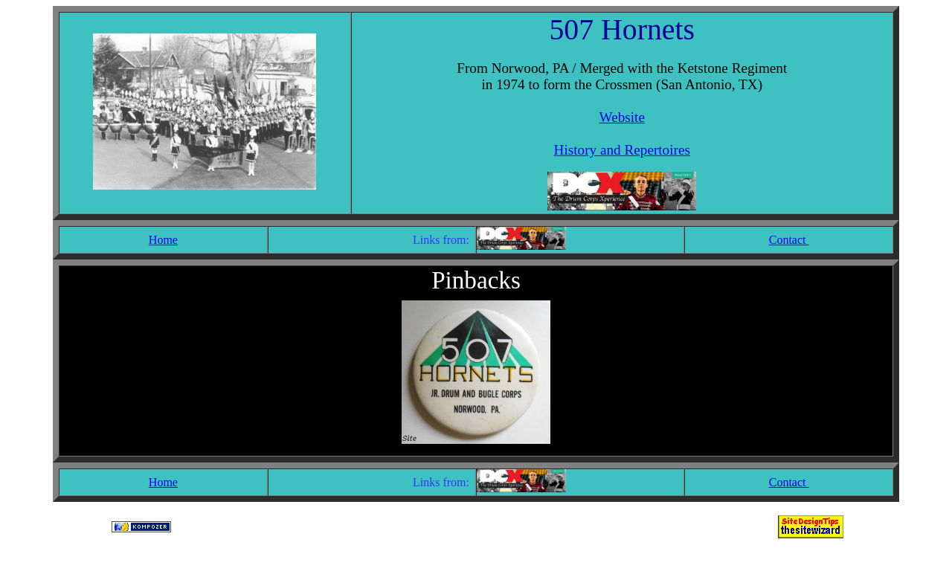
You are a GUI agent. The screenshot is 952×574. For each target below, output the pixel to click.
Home (163, 239)
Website (622, 117)
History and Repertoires (622, 150)
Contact (789, 239)
